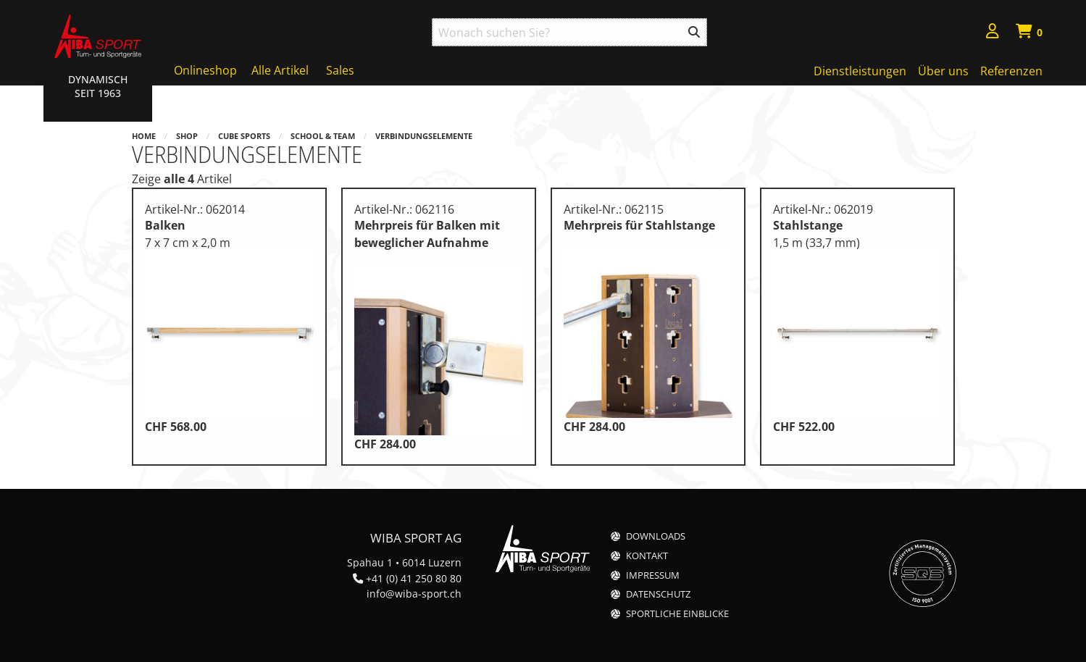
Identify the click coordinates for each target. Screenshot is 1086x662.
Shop (187, 135)
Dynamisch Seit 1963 (98, 86)
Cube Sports (244, 135)
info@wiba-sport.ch (414, 593)
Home (144, 135)
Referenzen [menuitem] (1011, 71)
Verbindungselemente (423, 135)
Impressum (653, 575)
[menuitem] (992, 33)
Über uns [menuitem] (943, 71)
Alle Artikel (280, 70)
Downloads (655, 536)
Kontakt (647, 556)
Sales (340, 70)
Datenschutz (658, 594)
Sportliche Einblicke (677, 614)
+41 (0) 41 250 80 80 (413, 578)
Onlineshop (205, 70)
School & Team (323, 135)
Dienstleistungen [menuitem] (860, 71)
